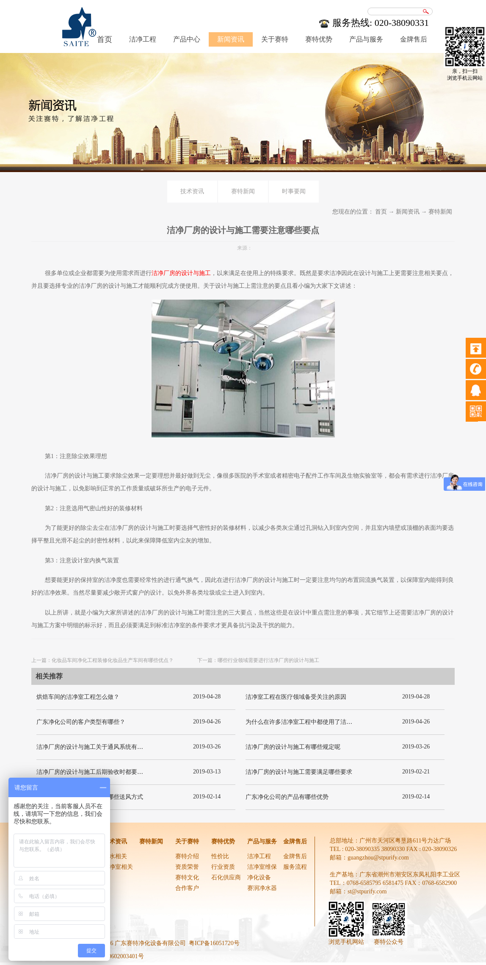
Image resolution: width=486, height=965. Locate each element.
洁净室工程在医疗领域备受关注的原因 (296, 697)
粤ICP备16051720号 (214, 943)
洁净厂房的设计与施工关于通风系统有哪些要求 (98, 747)
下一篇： (258, 660)
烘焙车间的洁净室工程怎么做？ (77, 697)
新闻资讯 (408, 212)
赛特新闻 (440, 212)
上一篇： (102, 660)
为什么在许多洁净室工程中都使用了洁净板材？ (308, 722)
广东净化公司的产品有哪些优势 (287, 797)
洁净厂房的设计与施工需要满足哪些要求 (299, 772)
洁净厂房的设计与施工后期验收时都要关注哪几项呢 (104, 772)
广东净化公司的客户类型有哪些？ (80, 722)
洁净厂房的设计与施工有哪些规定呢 (293, 747)
